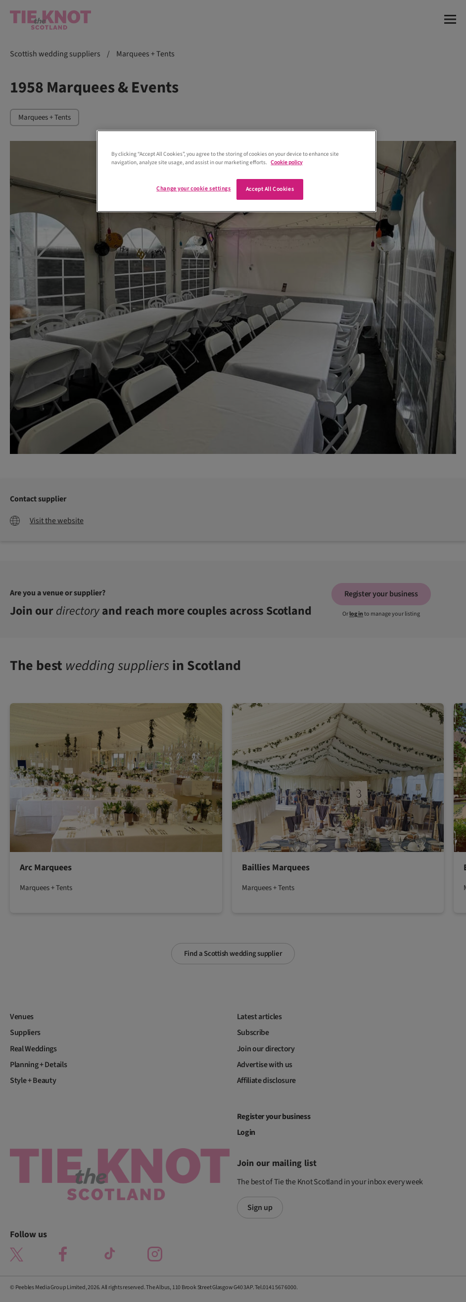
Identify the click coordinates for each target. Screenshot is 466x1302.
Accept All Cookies (270, 189)
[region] (236, 171)
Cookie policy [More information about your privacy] (286, 162)
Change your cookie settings (193, 188)
